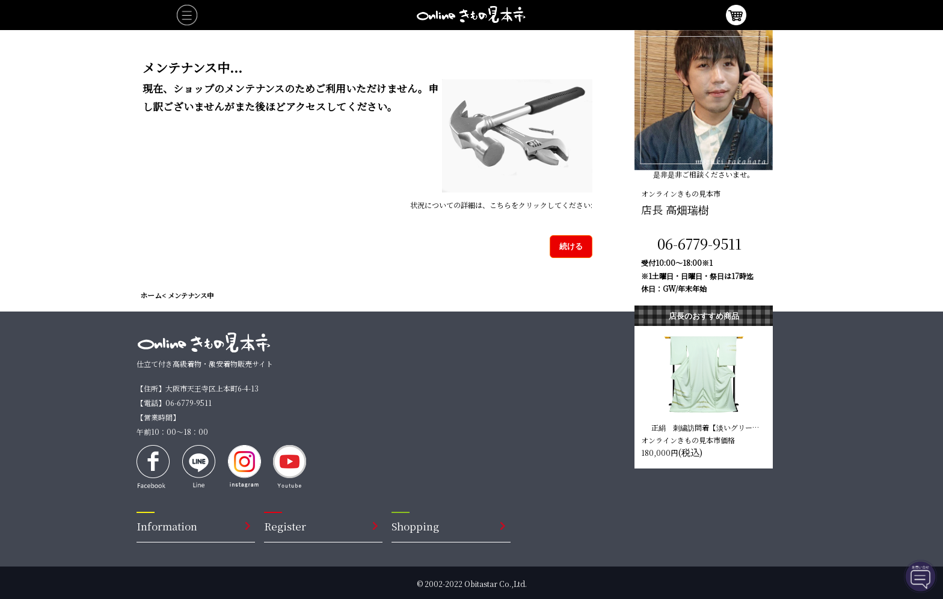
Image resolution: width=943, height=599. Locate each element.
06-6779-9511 (699, 243)
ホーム (151, 295)
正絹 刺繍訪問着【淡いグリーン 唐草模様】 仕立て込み (705, 427)
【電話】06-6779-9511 (174, 403)
